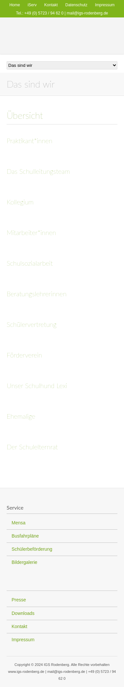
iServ (31, 5)
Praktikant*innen (29, 141)
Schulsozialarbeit (30, 263)
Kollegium (20, 202)
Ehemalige (21, 416)
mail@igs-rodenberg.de (87, 13)
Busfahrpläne (25, 536)
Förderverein (24, 355)
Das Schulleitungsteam (38, 171)
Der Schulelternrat (32, 447)
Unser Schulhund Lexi (37, 385)
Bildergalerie (24, 562)
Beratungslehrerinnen (36, 294)
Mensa (18, 522)
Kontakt (51, 5)
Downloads (23, 613)
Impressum (104, 5)
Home (14, 5)
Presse (19, 599)
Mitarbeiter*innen (31, 232)
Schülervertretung (32, 324)
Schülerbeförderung (32, 549)
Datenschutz (76, 5)
